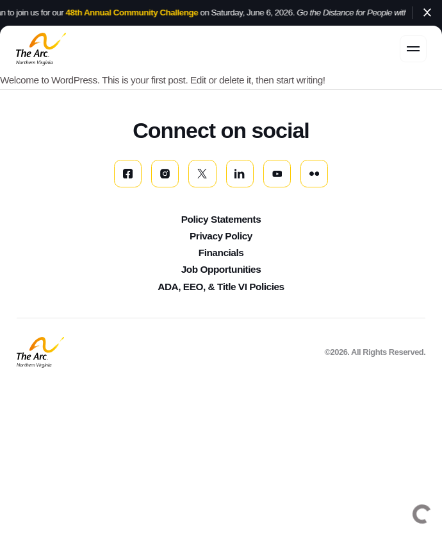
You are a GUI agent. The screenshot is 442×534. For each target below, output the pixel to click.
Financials (221, 252)
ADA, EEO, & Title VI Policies (221, 286)
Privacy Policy (221, 235)
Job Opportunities (221, 269)
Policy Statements (221, 219)
